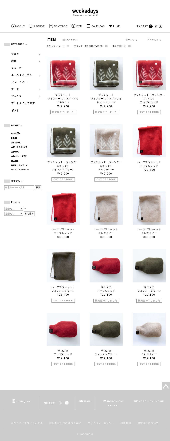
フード (26, 89)
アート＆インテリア (23, 103)
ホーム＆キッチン (26, 75)
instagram (24, 401)
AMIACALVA (19, 147)
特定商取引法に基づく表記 (65, 423)
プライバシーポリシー (101, 423)
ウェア (26, 54)
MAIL (87, 401)
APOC (15, 151)
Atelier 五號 (19, 156)
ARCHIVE (39, 26)
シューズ (16, 68)
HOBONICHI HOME (151, 401)
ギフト (15, 110)
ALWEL (16, 142)
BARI (14, 161)
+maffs (16, 133)
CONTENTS (60, 26)
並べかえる (154, 39)
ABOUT (20, 26)
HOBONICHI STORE (115, 403)
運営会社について (148, 423)
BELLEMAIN (19, 165)
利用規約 (126, 423)
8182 (14, 138)
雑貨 (26, 61)
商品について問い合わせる (27, 423)
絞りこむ (131, 39)
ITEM (79, 26)
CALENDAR (97, 26)
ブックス (26, 96)
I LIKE (116, 26)
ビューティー (19, 82)
